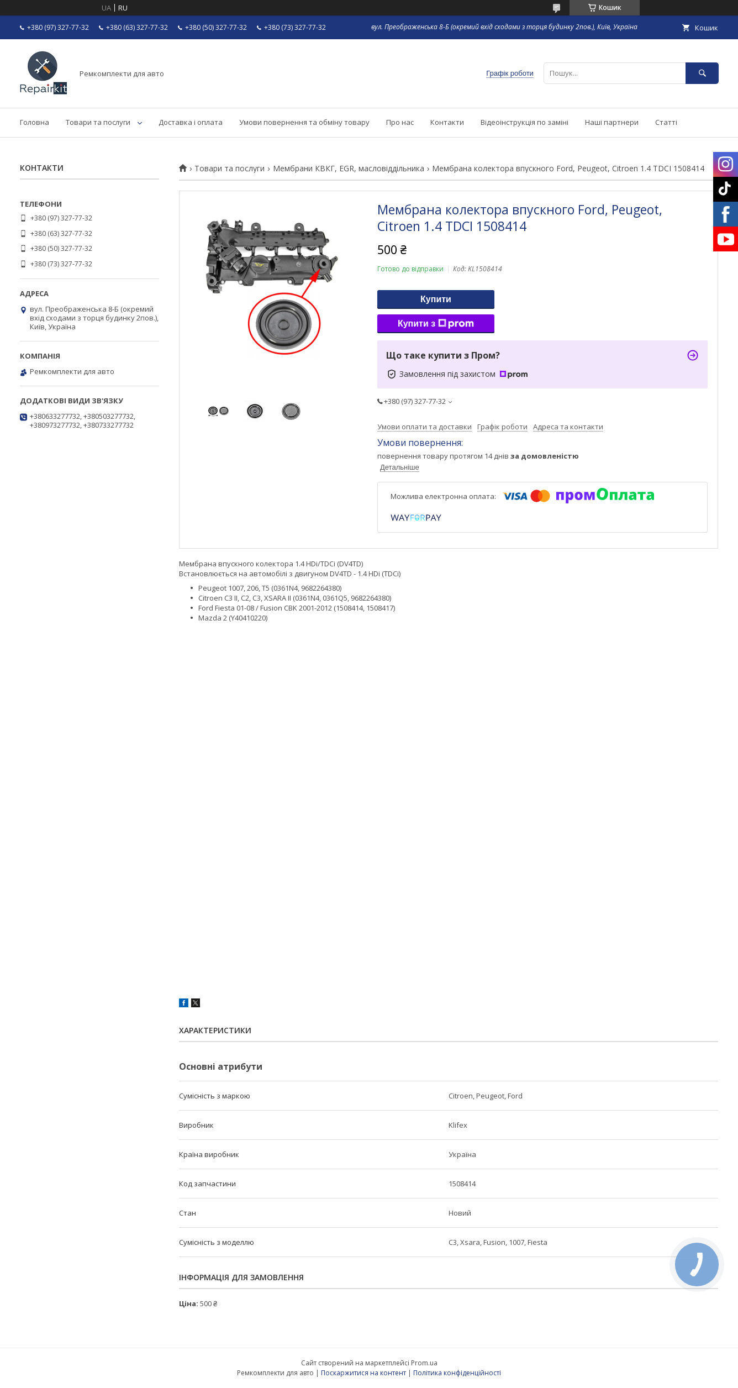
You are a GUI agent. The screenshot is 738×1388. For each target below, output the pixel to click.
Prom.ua (424, 1363)
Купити (435, 299)
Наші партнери (612, 122)
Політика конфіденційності (457, 1373)
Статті (666, 122)
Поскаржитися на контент (363, 1373)
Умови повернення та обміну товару (304, 122)
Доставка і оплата (191, 122)
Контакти (447, 122)
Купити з (436, 324)
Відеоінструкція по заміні (524, 122)
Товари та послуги (98, 122)
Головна (34, 122)
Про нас (400, 122)
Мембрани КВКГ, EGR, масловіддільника (348, 168)
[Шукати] (702, 73)
